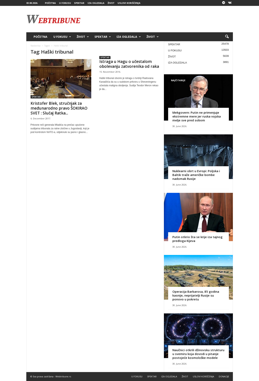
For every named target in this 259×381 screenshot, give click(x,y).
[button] (226, 36)
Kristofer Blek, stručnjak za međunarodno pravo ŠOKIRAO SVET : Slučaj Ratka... (59, 108)
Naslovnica (35, 45)
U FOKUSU (65, 2)
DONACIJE (224, 376)
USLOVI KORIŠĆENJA (129, 2)
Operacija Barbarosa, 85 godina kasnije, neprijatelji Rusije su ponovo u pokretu (195, 295)
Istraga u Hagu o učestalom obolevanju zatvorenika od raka (129, 64)
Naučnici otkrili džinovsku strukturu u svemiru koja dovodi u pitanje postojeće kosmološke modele (198, 354)
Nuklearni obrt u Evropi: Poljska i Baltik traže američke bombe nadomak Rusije (196, 175)
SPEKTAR (79, 2)
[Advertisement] (159, 19)
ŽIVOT (111, 2)
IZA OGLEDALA (96, 2)
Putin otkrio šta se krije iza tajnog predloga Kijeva (197, 239)
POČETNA (50, 2)
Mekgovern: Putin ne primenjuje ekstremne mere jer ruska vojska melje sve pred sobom (196, 116)
